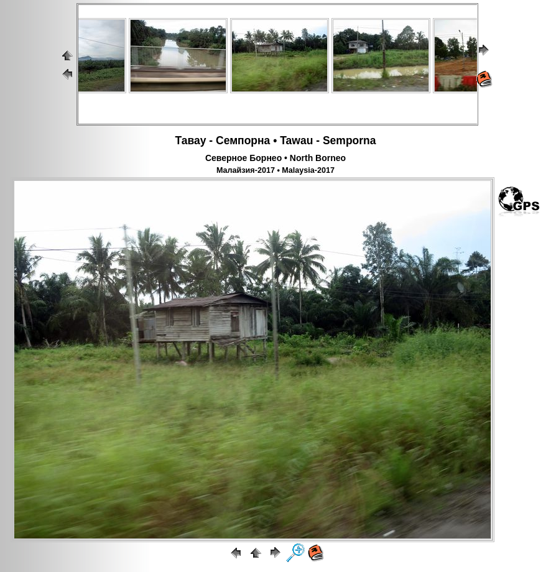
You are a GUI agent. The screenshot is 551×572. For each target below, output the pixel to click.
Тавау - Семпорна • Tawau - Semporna (275, 140)
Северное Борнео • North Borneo (275, 158)
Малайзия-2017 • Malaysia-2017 (275, 170)
